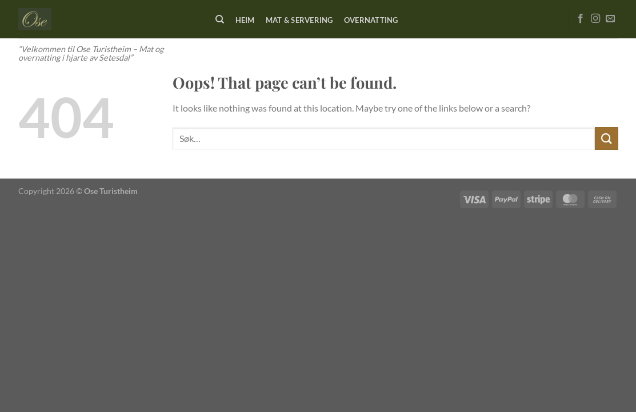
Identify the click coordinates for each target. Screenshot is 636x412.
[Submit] (606, 138)
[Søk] (220, 19)
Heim (245, 20)
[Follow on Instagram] (595, 19)
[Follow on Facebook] (580, 19)
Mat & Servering (299, 20)
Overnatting (371, 20)
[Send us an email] (610, 19)
